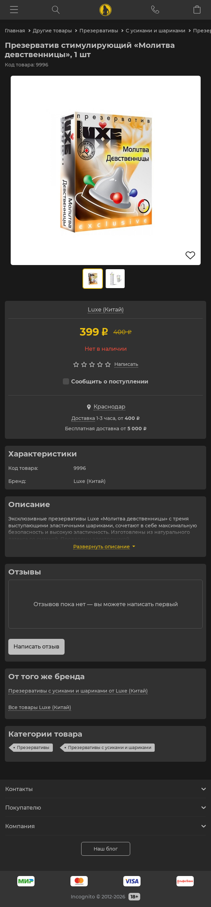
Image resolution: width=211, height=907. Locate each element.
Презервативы (33, 747)
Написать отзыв (36, 646)
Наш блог (106, 849)
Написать (126, 364)
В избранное (191, 255)
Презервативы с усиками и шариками (109, 747)
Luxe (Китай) (106, 309)
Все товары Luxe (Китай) (39, 707)
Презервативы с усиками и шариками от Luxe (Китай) (78, 691)
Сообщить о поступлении (105, 381)
